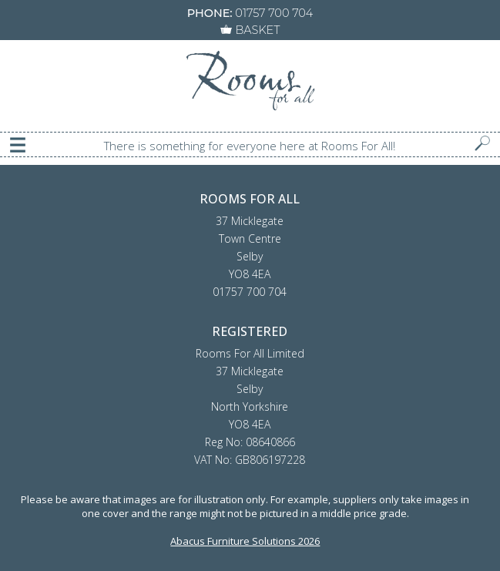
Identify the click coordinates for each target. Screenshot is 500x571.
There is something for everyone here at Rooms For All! (249, 145)
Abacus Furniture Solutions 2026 (245, 541)
